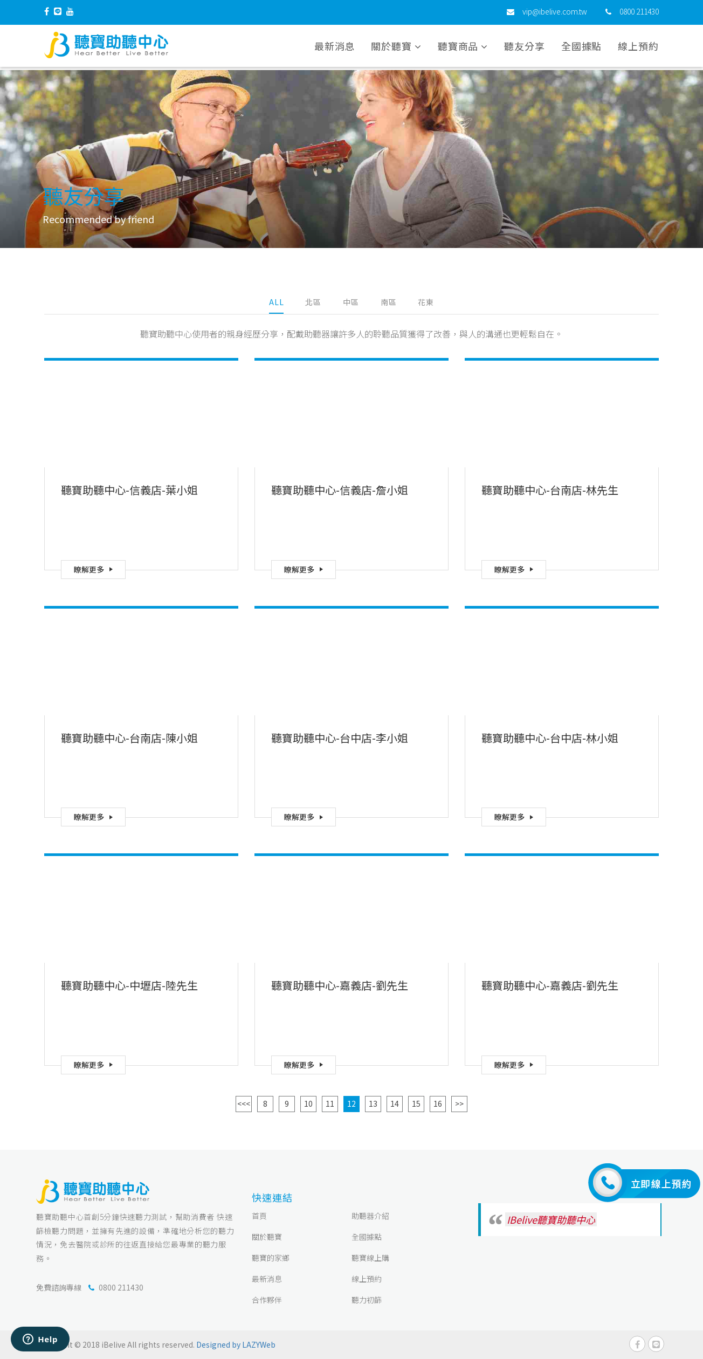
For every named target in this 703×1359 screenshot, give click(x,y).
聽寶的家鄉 (271, 1257)
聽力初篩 (367, 1299)
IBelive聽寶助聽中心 (551, 1219)
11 (330, 1103)
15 (416, 1103)
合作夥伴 (267, 1299)
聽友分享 (524, 48)
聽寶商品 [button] (463, 48)
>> (459, 1103)
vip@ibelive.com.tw (554, 13)
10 (308, 1103)
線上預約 (638, 48)
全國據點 (581, 48)
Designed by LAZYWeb (235, 1344)
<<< (243, 1103)
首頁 (259, 1215)
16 (437, 1103)
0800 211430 (639, 13)
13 (373, 1103)
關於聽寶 (267, 1236)
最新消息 (334, 48)
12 (351, 1103)
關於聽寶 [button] (396, 48)
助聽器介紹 (370, 1215)
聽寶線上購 (370, 1257)
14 (394, 1103)
